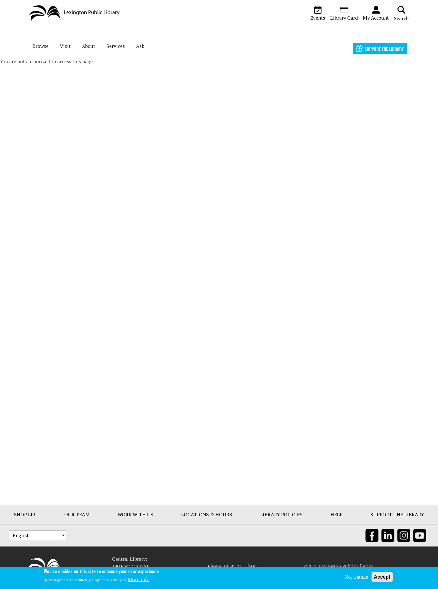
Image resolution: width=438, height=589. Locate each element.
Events (317, 13)
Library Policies (281, 516)
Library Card (344, 13)
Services (115, 49)
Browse (40, 49)
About (88, 49)
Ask (140, 49)
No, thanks (356, 577)
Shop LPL (25, 516)
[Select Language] (37, 538)
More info (138, 579)
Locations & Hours (206, 516)
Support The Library (397, 516)
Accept (382, 577)
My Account (376, 13)
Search (401, 13)
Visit (65, 49)
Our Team (77, 516)
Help (336, 516)
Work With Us (135, 516)
